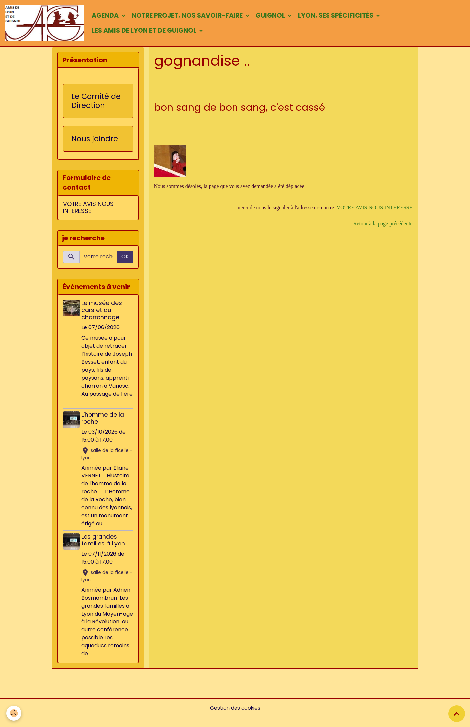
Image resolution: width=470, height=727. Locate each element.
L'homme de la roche (103, 419)
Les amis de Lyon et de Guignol (147, 31)
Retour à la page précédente (383, 225)
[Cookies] (14, 713)
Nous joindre (94, 140)
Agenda (108, 16)
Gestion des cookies (235, 717)
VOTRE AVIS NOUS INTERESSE (375, 209)
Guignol (273, 16)
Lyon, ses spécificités (339, 16)
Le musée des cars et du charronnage (102, 312)
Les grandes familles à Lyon (104, 542)
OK (125, 258)
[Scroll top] (456, 713)
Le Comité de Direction (96, 102)
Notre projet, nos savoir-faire (190, 16)
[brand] (45, 23)
